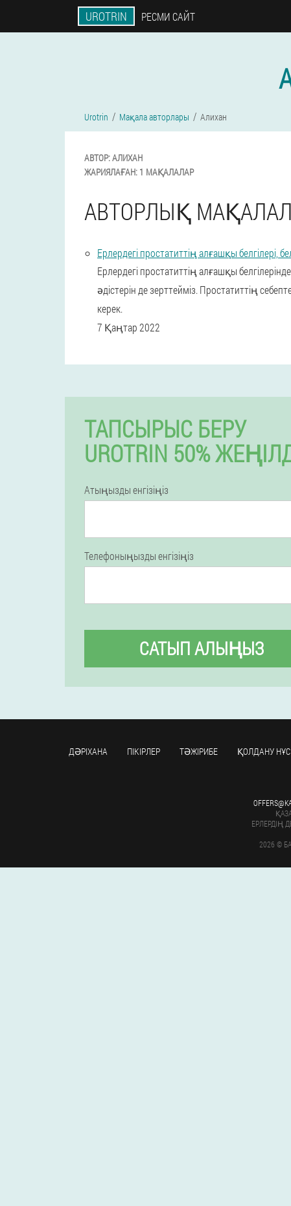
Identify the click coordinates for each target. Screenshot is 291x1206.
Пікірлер (143, 751)
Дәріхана (88, 751)
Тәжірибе (199, 751)
